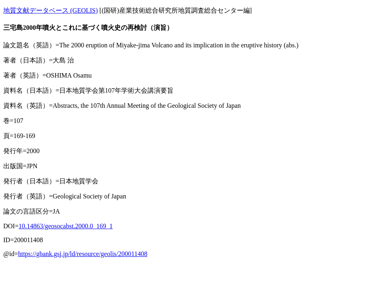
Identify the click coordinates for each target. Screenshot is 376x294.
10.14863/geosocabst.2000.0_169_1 (65, 226)
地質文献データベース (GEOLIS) (50, 10)
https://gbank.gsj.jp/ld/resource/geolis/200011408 (82, 253)
